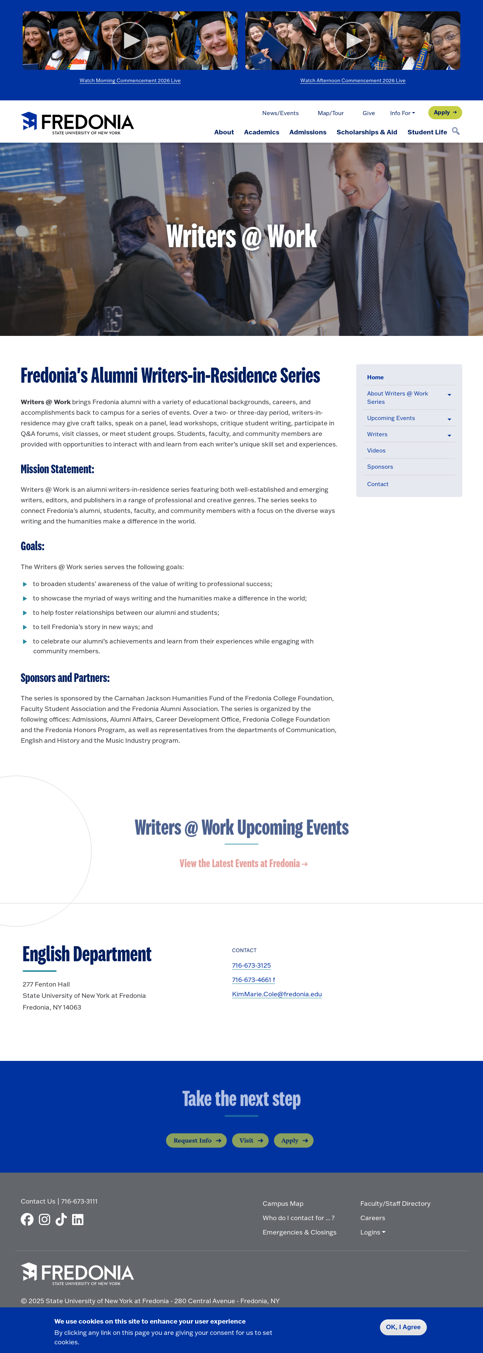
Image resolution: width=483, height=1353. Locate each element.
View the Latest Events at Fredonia (240, 865)
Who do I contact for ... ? (299, 1218)
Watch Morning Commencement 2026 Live (130, 80)
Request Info (193, 1147)
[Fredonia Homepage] (77, 123)
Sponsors (380, 466)
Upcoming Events (391, 418)
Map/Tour (331, 113)
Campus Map (283, 1203)
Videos (376, 450)
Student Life (427, 132)
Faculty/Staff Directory (395, 1203)
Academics (260, 132)
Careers (372, 1218)
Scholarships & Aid (366, 132)
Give (369, 113)
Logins (370, 1232)
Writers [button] (377, 434)
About (222, 132)
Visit (247, 1147)
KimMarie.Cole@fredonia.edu (277, 994)
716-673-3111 (79, 1201)
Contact (378, 484)
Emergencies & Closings (300, 1232)
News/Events (280, 113)
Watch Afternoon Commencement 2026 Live (353, 80)
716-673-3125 (251, 965)
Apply (442, 112)
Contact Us (38, 1201)
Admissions (306, 132)
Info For (400, 113)
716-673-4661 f (253, 980)
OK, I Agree (403, 1327)
